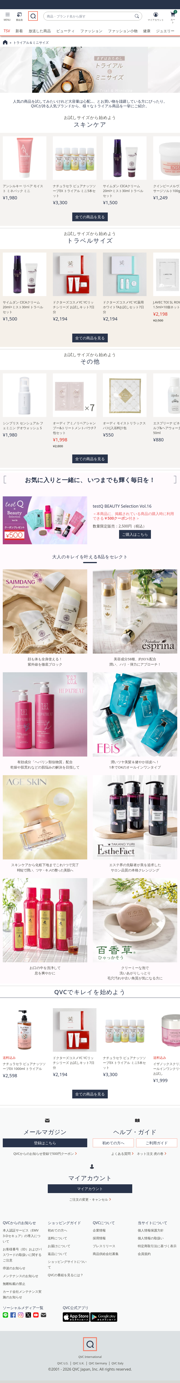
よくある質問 (121, 1153)
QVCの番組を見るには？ (65, 1274)
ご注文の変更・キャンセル (88, 1199)
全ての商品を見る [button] (90, 216)
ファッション (91, 30)
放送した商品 (40, 30)
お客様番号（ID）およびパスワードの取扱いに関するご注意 (22, 1254)
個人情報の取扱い (151, 1237)
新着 (19, 30)
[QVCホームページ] (5, 42)
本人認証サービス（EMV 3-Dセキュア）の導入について (21, 1235)
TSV (7, 30)
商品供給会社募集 (106, 1253)
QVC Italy (117, 1363)
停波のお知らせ (14, 1267)
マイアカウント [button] (90, 1188)
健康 (146, 30)
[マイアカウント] (156, 17)
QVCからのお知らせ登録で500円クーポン (43, 1153)
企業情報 (99, 1230)
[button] (7, 17)
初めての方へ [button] (113, 1142)
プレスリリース (104, 1245)
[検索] (137, 16)
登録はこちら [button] (45, 1142)
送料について (57, 1237)
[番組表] (19, 17)
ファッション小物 (123, 30)
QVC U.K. (78, 1363)
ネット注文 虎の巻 (150, 1153)
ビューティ (65, 30)
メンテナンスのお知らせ (20, 1275)
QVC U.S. (63, 1363)
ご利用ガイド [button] (157, 1142)
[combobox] (88, 16)
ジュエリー (165, 30)
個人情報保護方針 (151, 1230)
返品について (57, 1253)
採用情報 (99, 1237)
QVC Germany (98, 1363)
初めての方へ (57, 1230)
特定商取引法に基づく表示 (157, 1245)
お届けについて (59, 1245)
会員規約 (144, 1253)
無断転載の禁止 (14, 1283)
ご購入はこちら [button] (135, 533)
